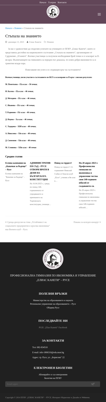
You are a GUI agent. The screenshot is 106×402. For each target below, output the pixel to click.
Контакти (62, 2)
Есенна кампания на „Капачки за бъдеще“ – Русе (15, 166)
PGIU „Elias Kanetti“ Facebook (53, 327)
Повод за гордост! (63, 163)
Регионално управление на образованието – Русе (53, 304)
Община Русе (53, 307)
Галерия (52, 2)
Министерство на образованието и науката (53, 300)
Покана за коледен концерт (87, 222)
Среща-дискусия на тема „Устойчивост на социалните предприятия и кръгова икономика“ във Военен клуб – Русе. (27, 226)
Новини (18, 28)
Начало (42, 2)
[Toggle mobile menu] (99, 14)
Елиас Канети (35, 42)
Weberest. (86, 397)
